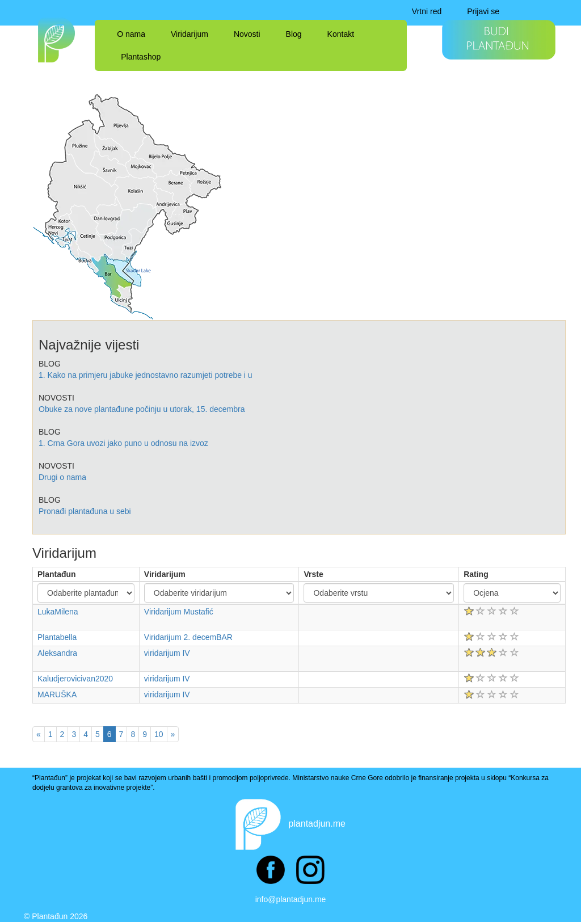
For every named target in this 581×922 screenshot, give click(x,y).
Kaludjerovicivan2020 (75, 678)
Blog (294, 34)
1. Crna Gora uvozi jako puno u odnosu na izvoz (123, 443)
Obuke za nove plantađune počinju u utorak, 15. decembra (142, 409)
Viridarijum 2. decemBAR (188, 637)
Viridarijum (189, 34)
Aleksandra (57, 653)
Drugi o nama (62, 477)
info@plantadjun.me (290, 899)
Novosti (247, 34)
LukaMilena (57, 611)
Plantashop (141, 56)
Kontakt (340, 34)
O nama (131, 34)
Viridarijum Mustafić (178, 611)
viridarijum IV (167, 653)
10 (158, 734)
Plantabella (57, 637)
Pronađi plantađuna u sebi (85, 511)
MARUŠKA (57, 694)
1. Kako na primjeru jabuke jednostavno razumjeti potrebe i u (145, 375)
